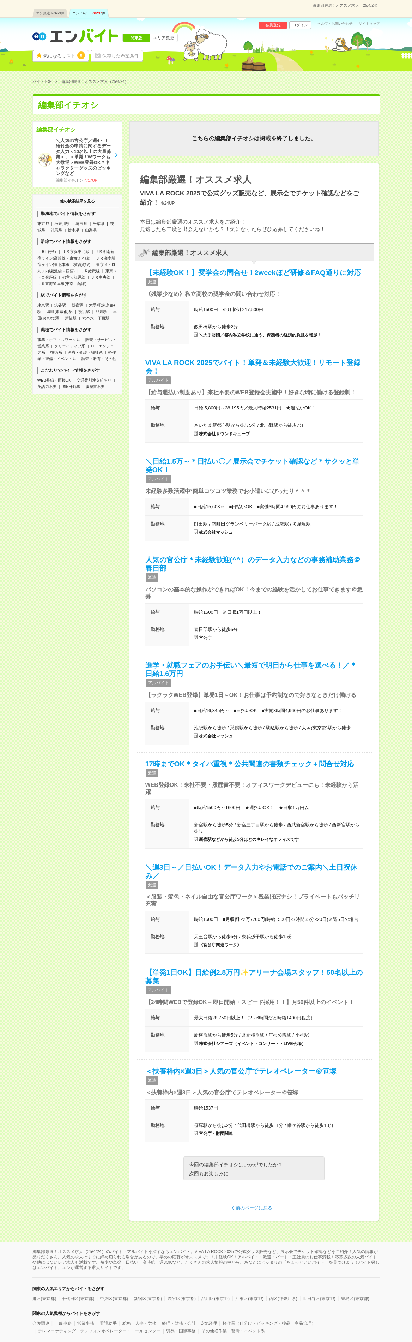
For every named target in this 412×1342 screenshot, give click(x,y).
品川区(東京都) (215, 1298)
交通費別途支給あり (94, 380)
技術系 (56, 352)
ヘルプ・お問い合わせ (335, 23)
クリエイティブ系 (69, 346)
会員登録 (273, 25)
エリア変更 (163, 37)
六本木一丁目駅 (95, 318)
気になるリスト (64, 55)
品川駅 (101, 311)
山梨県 (91, 230)
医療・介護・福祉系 (85, 352)
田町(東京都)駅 (59, 311)
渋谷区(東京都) (182, 1298)
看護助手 (108, 1323)
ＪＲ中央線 (100, 277)
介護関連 (40, 1323)
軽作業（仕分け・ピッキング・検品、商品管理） (269, 1323)
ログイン (300, 25)
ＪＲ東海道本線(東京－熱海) (61, 283)
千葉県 (98, 223)
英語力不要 (47, 386)
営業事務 (85, 1323)
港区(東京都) (44, 1298)
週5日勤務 (71, 386)
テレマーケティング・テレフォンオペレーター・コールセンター (99, 1331)
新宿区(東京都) (148, 1298)
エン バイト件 (88, 13)
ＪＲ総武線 (90, 271)
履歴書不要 (95, 386)
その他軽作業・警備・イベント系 (233, 1331)
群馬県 (56, 230)
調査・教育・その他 (98, 359)
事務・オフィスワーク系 (58, 340)
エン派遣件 (50, 13)
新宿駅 (77, 305)
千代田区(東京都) (78, 1298)
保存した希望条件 (120, 56)
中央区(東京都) (114, 1298)
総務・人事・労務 (139, 1323)
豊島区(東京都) (355, 1298)
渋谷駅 (60, 305)
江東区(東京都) (249, 1298)
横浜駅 (84, 311)
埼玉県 (81, 223)
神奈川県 (62, 223)
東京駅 (43, 305)
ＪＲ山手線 (47, 251)
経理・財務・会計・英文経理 (189, 1323)
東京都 (43, 223)
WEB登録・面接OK (54, 380)
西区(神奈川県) (283, 1298)
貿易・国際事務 (181, 1331)
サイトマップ (369, 23)
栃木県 (73, 230)
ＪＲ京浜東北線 (75, 251)
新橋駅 (71, 318)
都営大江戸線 (73, 277)
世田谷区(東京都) (319, 1298)
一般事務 (63, 1323)
